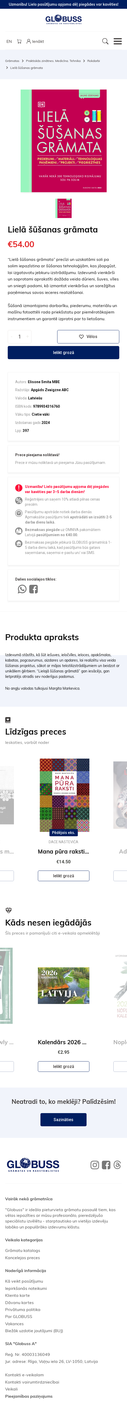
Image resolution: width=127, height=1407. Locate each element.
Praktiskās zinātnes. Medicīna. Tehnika (53, 61)
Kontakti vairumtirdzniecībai (32, 1382)
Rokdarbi (93, 61)
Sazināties (63, 1119)
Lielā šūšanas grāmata (26, 68)
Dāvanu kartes (19, 1302)
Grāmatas (12, 61)
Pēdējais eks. (63, 832)
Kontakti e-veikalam (24, 1374)
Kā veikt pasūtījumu (24, 1281)
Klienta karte (17, 1295)
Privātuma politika (22, 1309)
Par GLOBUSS (18, 1316)
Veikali (11, 1389)
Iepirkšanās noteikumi (26, 1288)
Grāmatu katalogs (22, 1250)
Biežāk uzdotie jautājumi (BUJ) (34, 1330)
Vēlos (88, 336)
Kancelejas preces (22, 1257)
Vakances (14, 1323)
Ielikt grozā (63, 352)
